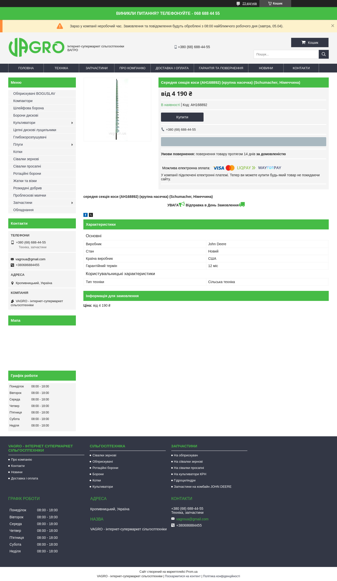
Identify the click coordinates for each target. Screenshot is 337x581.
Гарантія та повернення (221, 68)
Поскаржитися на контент (183, 576)
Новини (266, 68)
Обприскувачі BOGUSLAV (34, 94)
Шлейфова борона (28, 108)
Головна (26, 68)
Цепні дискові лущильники (34, 130)
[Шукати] (324, 54)
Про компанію (132, 68)
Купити (182, 117)
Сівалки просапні (27, 166)
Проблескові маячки (29, 195)
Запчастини (97, 68)
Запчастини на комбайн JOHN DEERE (203, 486)
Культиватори (24, 123)
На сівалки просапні (189, 468)
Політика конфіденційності (221, 576)
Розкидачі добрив (27, 188)
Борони (98, 474)
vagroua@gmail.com (30, 259)
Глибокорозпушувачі (29, 137)
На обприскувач (186, 455)
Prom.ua (192, 571)
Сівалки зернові (26, 159)
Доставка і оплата (172, 68)
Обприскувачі (102, 461)
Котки (17, 152)
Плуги (18, 144)
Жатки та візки (25, 181)
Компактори (23, 101)
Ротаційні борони (27, 174)
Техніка (61, 68)
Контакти (301, 68)
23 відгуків (250, 3)
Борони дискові (25, 115)
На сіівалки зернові (188, 461)
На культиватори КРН (190, 474)
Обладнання (23, 210)
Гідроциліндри (185, 480)
